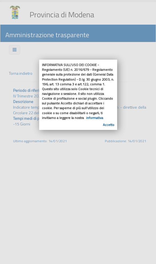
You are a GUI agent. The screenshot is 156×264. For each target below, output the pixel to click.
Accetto (108, 124)
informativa (94, 117)
